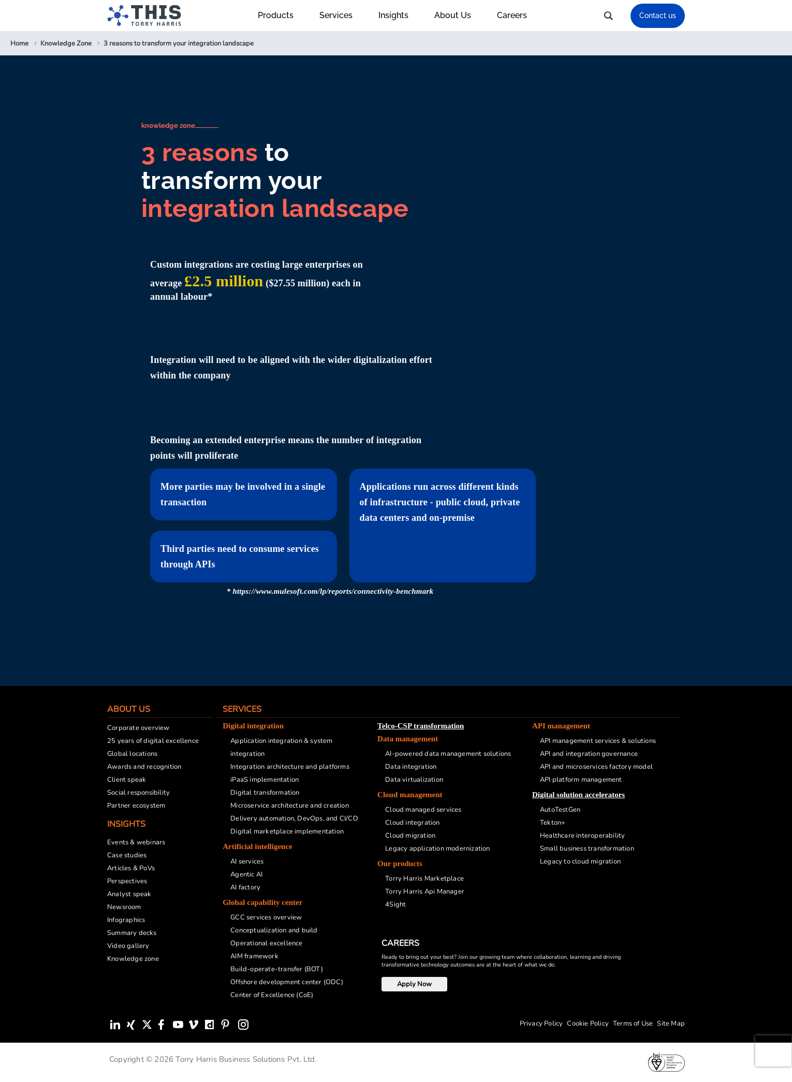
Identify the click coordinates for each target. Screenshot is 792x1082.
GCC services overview (266, 917)
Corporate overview (138, 728)
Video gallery (128, 946)
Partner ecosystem (136, 805)
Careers (512, 15)
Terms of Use (633, 1023)
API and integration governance (589, 753)
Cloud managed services (423, 809)
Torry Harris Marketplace (424, 878)
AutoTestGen (560, 809)
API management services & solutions (598, 740)
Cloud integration (412, 822)
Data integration (410, 766)
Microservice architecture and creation (289, 805)
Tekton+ (552, 822)
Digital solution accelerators (578, 795)
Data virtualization (414, 779)
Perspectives (127, 881)
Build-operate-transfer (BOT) (276, 969)
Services (341, 15)
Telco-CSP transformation (420, 726)
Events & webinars (136, 842)
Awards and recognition (144, 766)
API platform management (581, 779)
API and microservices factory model (596, 766)
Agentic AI (246, 874)
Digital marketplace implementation (287, 831)
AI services (246, 861)
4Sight (395, 904)
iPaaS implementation (264, 779)
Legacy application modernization (437, 848)
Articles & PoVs (131, 868)
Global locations (132, 753)
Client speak (126, 779)
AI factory (245, 887)
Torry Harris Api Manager (424, 891)
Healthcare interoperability (582, 835)
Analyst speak (129, 894)
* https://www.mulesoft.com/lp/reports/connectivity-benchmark (330, 591)
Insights (398, 15)
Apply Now (414, 984)
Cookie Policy (588, 1023)
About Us (457, 15)
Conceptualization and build (273, 930)
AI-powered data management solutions (448, 753)
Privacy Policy (541, 1023)
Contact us (657, 15)
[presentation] (773, 1050)
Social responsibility (138, 792)
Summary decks (132, 933)
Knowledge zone (133, 958)
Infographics (126, 920)
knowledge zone (168, 125)
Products (281, 15)
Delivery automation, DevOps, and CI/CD (294, 818)
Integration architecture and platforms (289, 766)
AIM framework (254, 956)
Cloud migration (410, 835)
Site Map (671, 1023)
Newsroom (124, 907)
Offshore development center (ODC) (286, 982)
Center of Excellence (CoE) (271, 995)
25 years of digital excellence (153, 740)
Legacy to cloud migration (580, 861)
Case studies (126, 855)
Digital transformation (264, 792)
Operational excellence (266, 943)
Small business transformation (587, 848)
